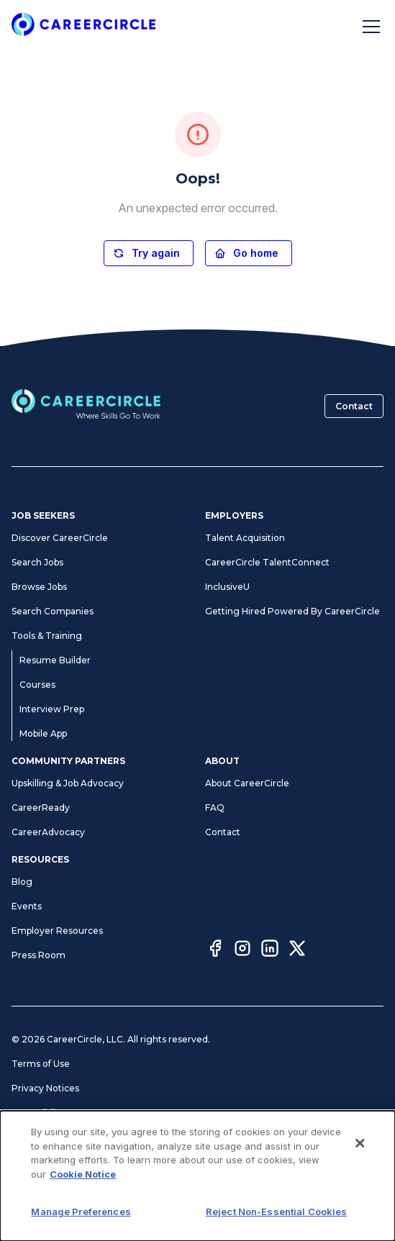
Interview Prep (51, 709)
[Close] (359, 1214)
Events (27, 906)
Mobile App (43, 733)
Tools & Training (47, 635)
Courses (37, 684)
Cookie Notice (42, 1161)
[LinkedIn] (270, 950)
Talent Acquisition (245, 537)
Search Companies (53, 611)
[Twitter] (297, 950)
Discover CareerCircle (60, 537)
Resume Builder (55, 660)
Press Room (38, 955)
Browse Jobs (39, 586)
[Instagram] (242, 950)
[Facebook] (215, 950)
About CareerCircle (247, 783)
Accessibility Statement (63, 1112)
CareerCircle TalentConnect (267, 562)
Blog (22, 881)
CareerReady (41, 807)
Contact (354, 406)
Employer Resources (57, 930)
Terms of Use (41, 1063)
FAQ (214, 807)
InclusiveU (227, 586)
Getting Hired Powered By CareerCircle (292, 611)
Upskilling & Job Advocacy (68, 783)
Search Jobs (37, 562)
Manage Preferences (58, 1137)
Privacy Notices (45, 1088)
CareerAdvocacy (48, 832)
